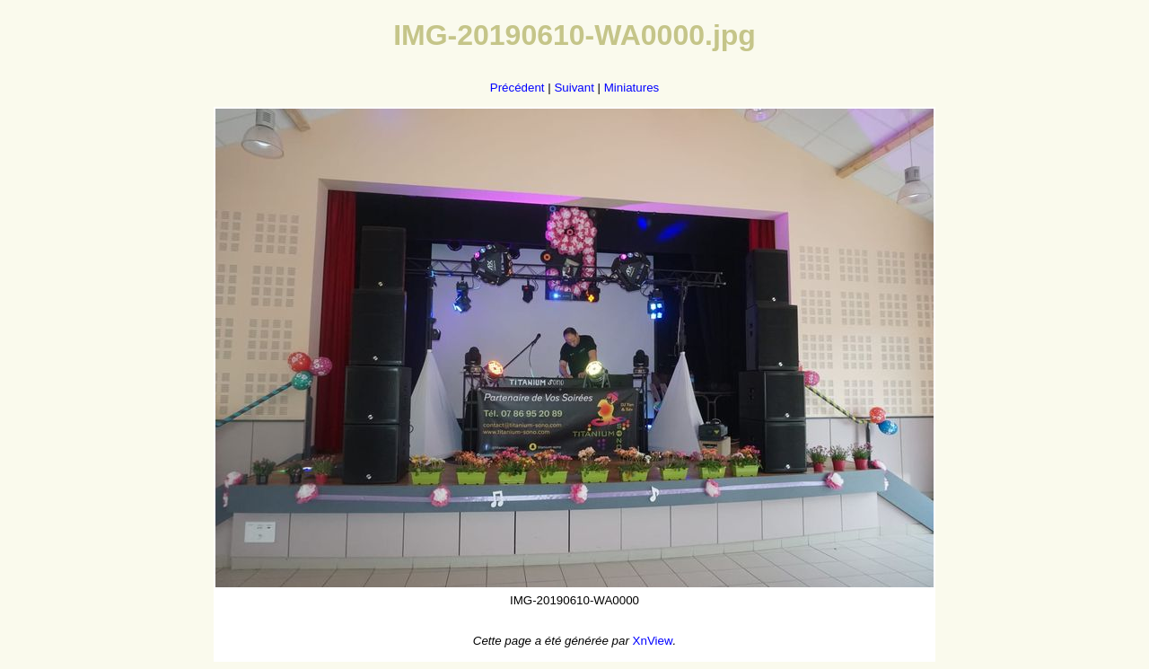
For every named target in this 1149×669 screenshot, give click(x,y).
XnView (653, 640)
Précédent (517, 87)
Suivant (573, 87)
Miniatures (631, 87)
